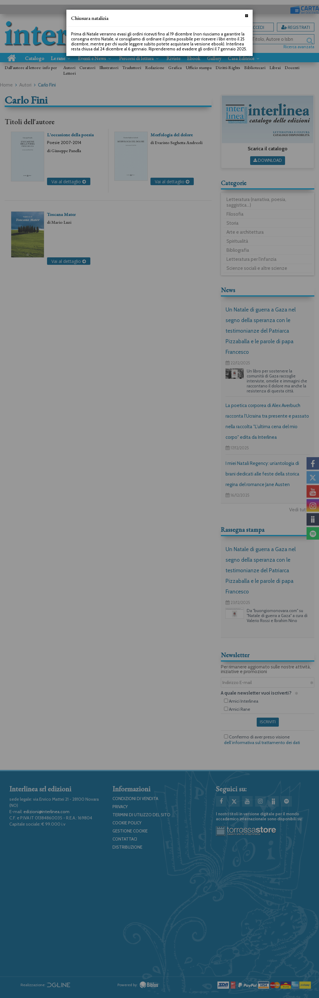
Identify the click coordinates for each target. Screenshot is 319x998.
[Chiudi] (246, 15)
